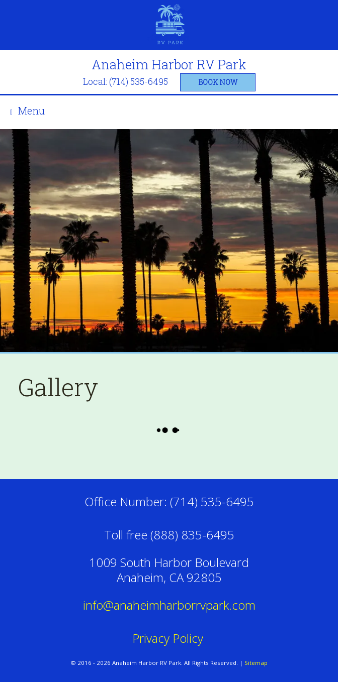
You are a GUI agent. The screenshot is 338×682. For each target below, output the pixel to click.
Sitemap (256, 662)
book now (217, 82)
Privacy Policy (169, 638)
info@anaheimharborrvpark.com (169, 605)
